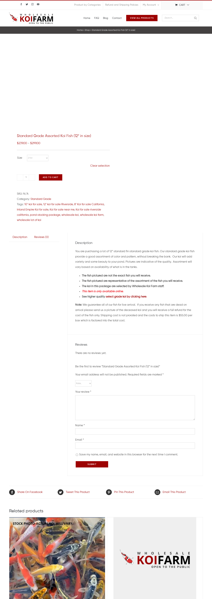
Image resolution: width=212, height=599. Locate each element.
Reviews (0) (41, 237)
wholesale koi (70, 215)
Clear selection (100, 165)
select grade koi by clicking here (126, 296)
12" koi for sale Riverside (58, 204)
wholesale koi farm (92, 215)
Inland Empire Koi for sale (32, 209)
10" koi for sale (33, 204)
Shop (87, 30)
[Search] (195, 18)
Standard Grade (40, 199)
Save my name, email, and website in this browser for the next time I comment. (128, 454)
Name (80, 425)
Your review (83, 392)
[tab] (20, 237)
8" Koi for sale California (89, 204)
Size (19, 158)
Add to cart (50, 177)
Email (79, 439)
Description (20, 237)
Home (80, 30)
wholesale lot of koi (29, 220)
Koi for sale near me (62, 209)
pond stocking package (45, 215)
